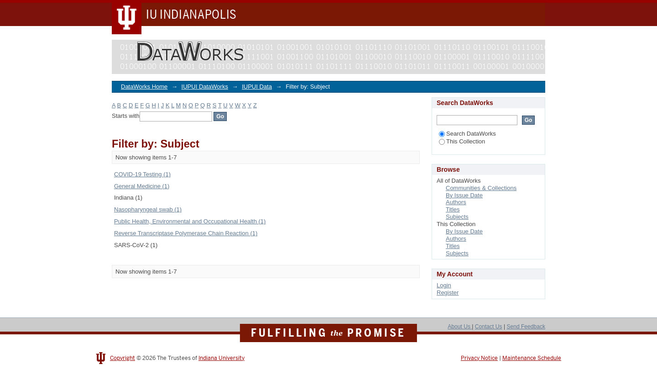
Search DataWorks (467, 133)
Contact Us (488, 326)
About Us (460, 326)
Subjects (457, 216)
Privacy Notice (479, 358)
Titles (453, 209)
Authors (456, 202)
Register (448, 292)
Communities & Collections (481, 188)
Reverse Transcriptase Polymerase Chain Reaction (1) (185, 233)
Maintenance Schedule (531, 358)
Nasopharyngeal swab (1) (148, 209)
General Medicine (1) (141, 186)
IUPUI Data (257, 86)
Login (444, 285)
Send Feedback (525, 326)
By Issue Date (464, 195)
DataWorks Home (144, 86)
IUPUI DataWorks (205, 86)
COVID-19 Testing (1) (142, 174)
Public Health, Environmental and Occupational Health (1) (190, 221)
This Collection (462, 141)
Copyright (122, 358)
